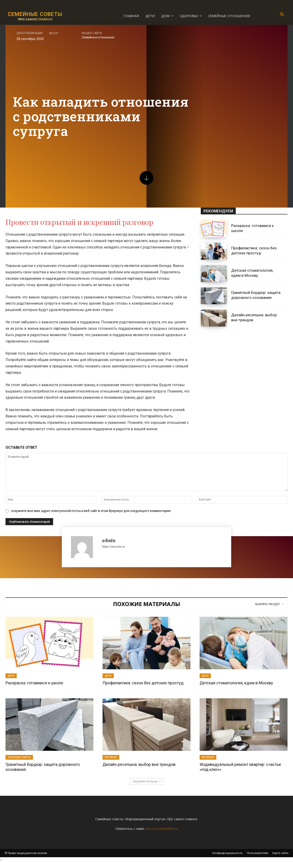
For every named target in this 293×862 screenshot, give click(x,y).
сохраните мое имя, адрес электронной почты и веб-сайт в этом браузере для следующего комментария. (91, 511)
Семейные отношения (97, 37)
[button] (282, 14)
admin (108, 540)
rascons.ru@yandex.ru (161, 828)
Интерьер (111, 757)
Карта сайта (280, 853)
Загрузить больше (146, 781)
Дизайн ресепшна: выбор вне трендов (139, 764)
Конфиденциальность (227, 853)
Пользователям (257, 853)
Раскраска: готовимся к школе (34, 682)
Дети (11, 675)
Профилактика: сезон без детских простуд (143, 682)
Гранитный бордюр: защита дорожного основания (255, 295)
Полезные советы (19, 757)
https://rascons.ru (113, 546)
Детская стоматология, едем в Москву (236, 682)
